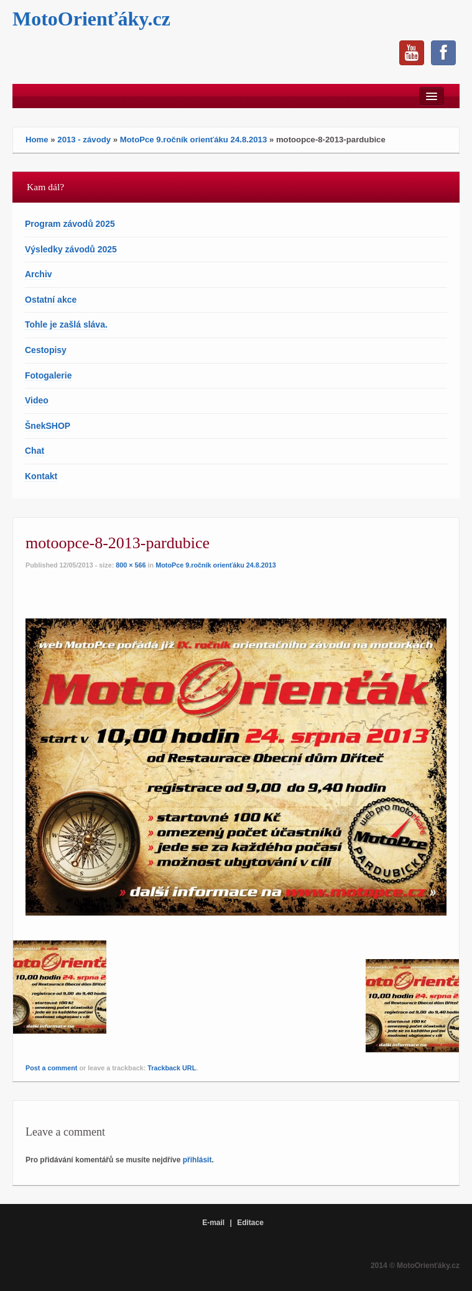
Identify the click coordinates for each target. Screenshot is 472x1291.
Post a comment (51, 1068)
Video (37, 400)
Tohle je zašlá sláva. (66, 324)
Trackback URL (171, 1068)
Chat (34, 451)
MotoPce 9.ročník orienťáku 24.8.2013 (193, 139)
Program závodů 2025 (70, 224)
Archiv (38, 274)
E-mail (213, 1222)
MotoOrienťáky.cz (91, 18)
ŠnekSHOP (47, 426)
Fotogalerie (48, 375)
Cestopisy (46, 350)
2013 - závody (84, 139)
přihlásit (197, 1159)
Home (37, 139)
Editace (250, 1222)
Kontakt (41, 476)
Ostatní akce (50, 300)
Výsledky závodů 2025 (71, 249)
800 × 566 (131, 565)
